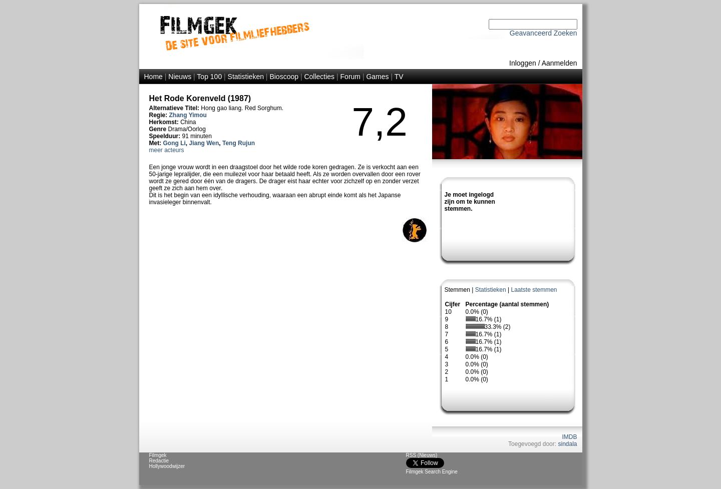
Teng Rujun (238, 143)
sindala (567, 443)
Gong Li (174, 143)
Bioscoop (283, 77)
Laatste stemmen (534, 289)
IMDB (569, 436)
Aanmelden (559, 63)
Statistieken (246, 77)
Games (377, 77)
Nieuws (179, 77)
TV (399, 77)
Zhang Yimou (188, 115)
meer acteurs (166, 150)
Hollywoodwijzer (167, 466)
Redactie (159, 460)
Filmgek (158, 455)
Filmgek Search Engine (432, 471)
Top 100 (209, 77)
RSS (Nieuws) (422, 455)
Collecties (319, 77)
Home (153, 77)
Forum (350, 77)
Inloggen (522, 63)
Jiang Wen (204, 143)
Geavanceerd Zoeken (543, 33)
